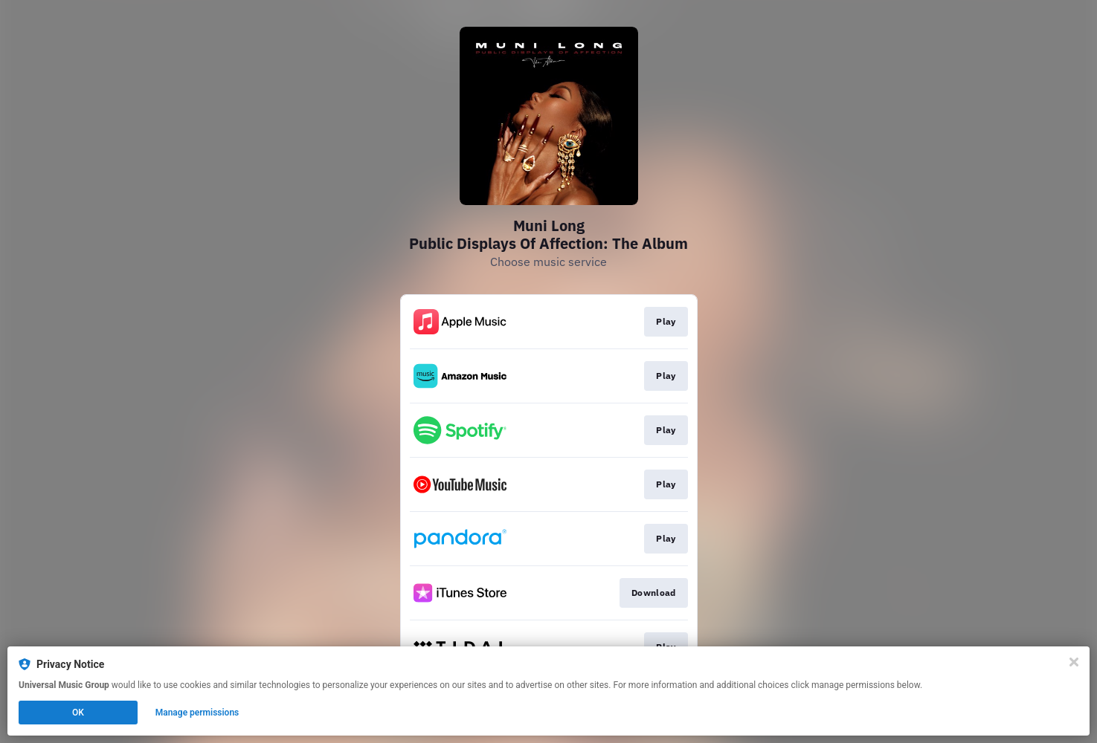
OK (78, 712)
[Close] (1074, 662)
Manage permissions (197, 712)
